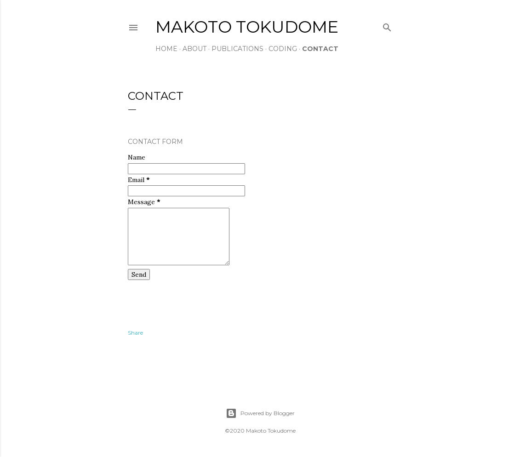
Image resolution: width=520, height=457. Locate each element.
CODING (283, 49)
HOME (166, 49)
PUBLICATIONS (237, 49)
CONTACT (320, 49)
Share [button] (135, 332)
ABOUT (194, 49)
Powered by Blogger (260, 413)
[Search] (387, 25)
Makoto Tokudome (246, 27)
